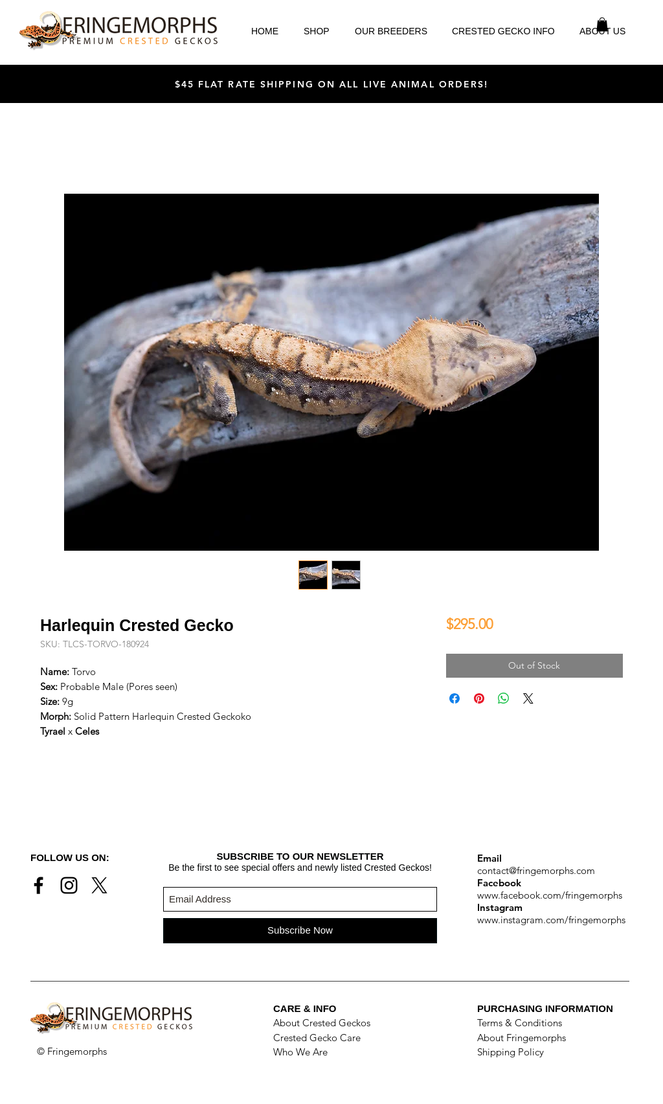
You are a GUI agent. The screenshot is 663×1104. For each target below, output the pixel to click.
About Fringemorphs (521, 1037)
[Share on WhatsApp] (503, 698)
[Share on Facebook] (454, 698)
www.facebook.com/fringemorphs (549, 895)
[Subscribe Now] (300, 930)
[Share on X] (528, 698)
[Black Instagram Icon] (69, 885)
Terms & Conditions (519, 1023)
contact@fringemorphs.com (536, 870)
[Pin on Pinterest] (479, 698)
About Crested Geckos (321, 1023)
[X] (99, 885)
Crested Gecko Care (317, 1037)
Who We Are (300, 1052)
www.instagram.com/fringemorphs (551, 920)
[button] (602, 24)
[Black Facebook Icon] (38, 885)
